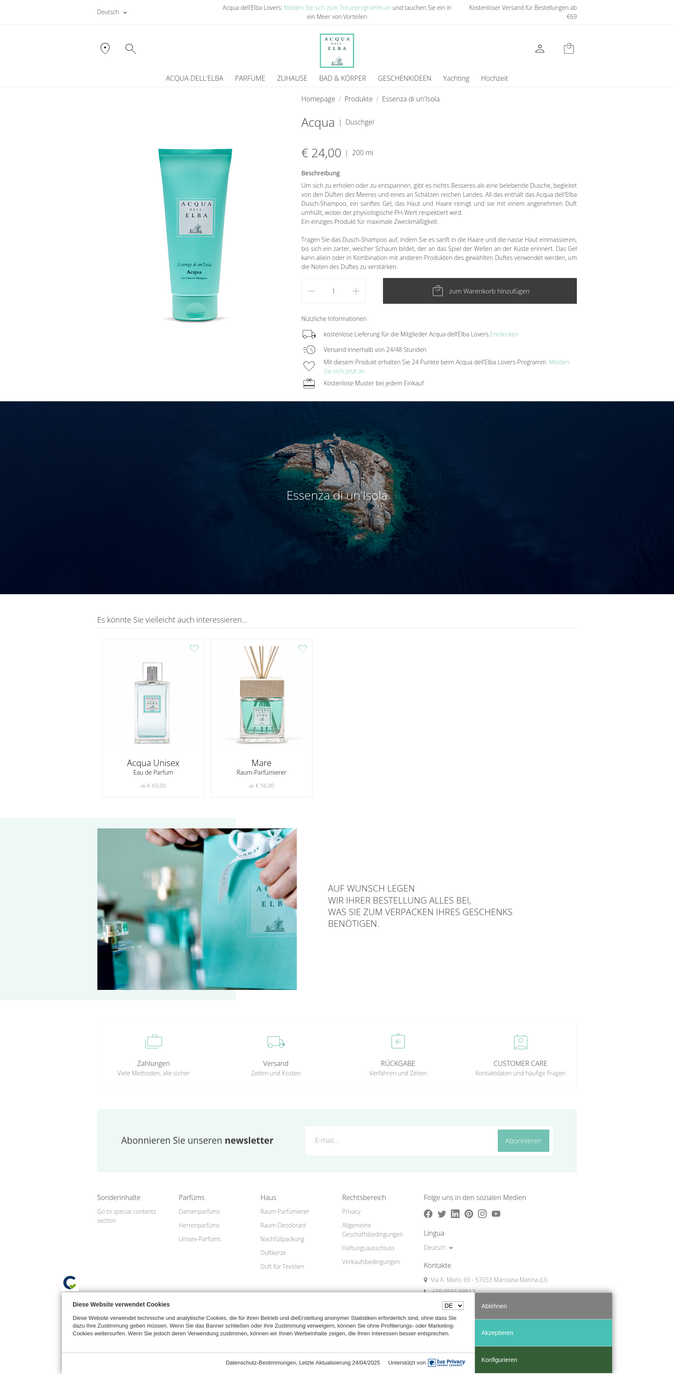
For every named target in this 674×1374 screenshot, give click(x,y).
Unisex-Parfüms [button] (200, 1239)
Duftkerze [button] (273, 1253)
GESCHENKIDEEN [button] (405, 78)
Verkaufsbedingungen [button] (371, 1262)
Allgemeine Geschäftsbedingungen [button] (372, 1229)
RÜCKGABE (398, 1063)
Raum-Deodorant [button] (283, 1225)
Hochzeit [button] (494, 78)
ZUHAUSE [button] (292, 78)
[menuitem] (456, 78)
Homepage (318, 99)
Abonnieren (524, 1140)
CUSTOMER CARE (520, 1063)
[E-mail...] (399, 1140)
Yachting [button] (456, 78)
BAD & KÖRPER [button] (342, 78)
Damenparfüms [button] (199, 1211)
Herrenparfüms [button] (199, 1225)
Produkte (358, 99)
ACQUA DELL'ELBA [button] (194, 78)
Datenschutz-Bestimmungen (261, 1362)
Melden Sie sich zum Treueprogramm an (337, 7)
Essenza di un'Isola (411, 99)
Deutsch (108, 12)
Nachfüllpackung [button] (282, 1239)
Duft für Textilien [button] (282, 1266)
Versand (275, 1063)
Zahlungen (153, 1063)
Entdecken (504, 334)
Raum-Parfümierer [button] (284, 1211)
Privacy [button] (351, 1211)
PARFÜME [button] (250, 78)
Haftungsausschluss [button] (368, 1248)
